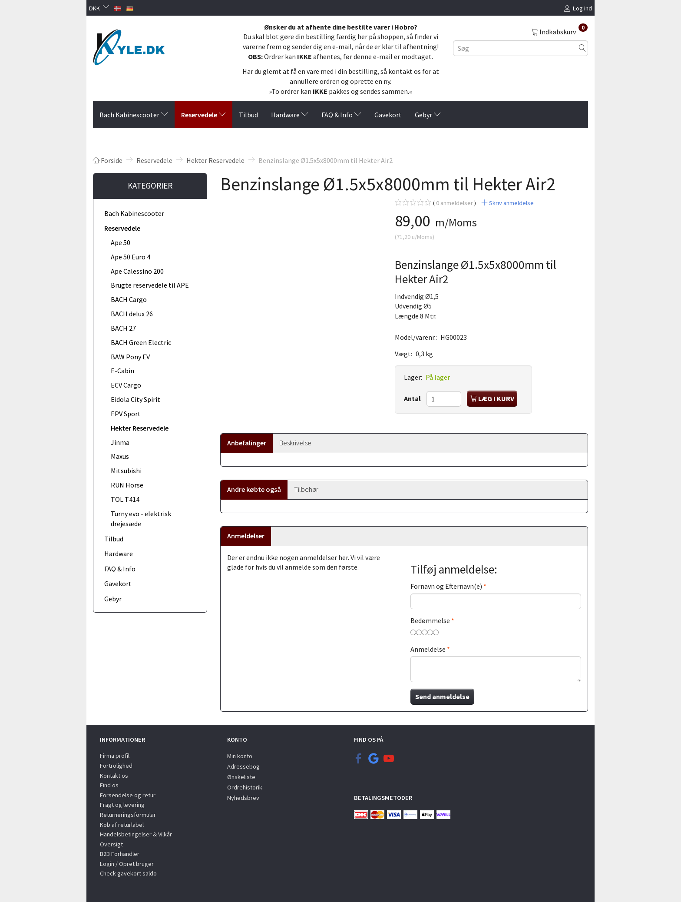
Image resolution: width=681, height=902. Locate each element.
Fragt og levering (122, 805)
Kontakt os (114, 775)
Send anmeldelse (442, 696)
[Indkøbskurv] (559, 31)
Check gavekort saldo (128, 873)
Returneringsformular (128, 815)
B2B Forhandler (119, 854)
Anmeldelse (428, 649)
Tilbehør (306, 489)
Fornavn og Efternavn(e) (446, 586)
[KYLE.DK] (129, 45)
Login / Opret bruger (127, 864)
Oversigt (111, 844)
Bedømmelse (430, 620)
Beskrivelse (295, 442)
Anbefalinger (246, 442)
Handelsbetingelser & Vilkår (136, 834)
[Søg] (582, 48)
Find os (109, 785)
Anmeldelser (245, 535)
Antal (413, 398)
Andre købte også (254, 489)
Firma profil (114, 755)
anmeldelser (454, 203)
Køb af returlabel (122, 825)
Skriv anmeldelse (511, 203)
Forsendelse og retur (127, 795)
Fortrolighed (116, 765)
